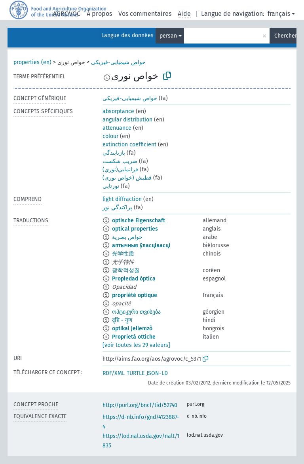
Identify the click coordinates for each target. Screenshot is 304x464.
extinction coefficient (129, 144)
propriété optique (134, 295)
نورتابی (111, 186)
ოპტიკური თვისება (136, 312)
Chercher (285, 35)
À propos (99, 13)
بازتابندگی (114, 153)
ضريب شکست (120, 161)
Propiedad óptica (134, 278)
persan (168, 35)
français (279, 13)
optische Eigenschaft (138, 220)
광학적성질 (126, 270)
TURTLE (135, 373)
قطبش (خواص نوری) (127, 177)
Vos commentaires (144, 13)
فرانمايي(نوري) (120, 169)
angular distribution (127, 119)
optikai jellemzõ (132, 328)
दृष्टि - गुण (122, 320)
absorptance (118, 111)
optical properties (135, 228)
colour (110, 136)
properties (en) (32, 62)
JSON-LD (157, 373)
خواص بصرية (127, 237)
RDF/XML (114, 373)
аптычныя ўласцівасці (141, 245)
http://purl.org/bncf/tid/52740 (140, 405)
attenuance (117, 128)
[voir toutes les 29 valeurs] (136, 345)
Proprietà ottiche (134, 336)
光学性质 (123, 253)
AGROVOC (66, 13)
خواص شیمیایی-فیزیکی (118, 62)
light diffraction (122, 199)
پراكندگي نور (117, 207)
